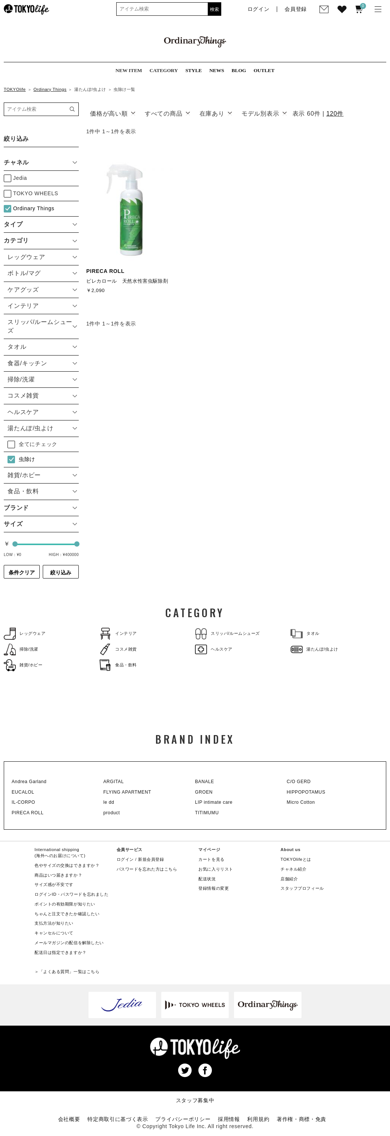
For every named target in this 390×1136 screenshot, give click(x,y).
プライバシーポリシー (182, 1119)
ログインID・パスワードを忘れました (71, 894)
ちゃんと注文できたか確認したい (66, 914)
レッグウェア (24, 633)
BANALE (204, 781)
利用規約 (258, 1119)
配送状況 (207, 879)
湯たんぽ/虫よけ (314, 649)
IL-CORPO (23, 802)
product (112, 812)
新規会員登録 (151, 859)
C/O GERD (299, 781)
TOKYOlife (15, 89)
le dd (109, 802)
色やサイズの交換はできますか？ (66, 865)
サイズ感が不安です (54, 884)
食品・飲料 (118, 665)
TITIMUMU (207, 812)
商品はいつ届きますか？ (58, 875)
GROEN (204, 792)
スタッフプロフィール (302, 888)
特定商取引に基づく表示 (117, 1119)
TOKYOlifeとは (295, 859)
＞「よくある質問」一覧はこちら (66, 971)
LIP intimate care (213, 802)
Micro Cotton (301, 802)
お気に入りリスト (215, 869)
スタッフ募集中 (195, 1100)
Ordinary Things (49, 89)
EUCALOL (23, 792)
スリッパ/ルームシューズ (227, 633)
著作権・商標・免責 (301, 1119)
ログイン (125, 859)
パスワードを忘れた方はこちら (147, 869)
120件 (335, 113)
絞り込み (60, 573)
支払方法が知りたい (54, 923)
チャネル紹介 (293, 869)
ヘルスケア (213, 649)
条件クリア (22, 573)
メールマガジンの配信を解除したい (69, 942)
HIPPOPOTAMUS (306, 792)
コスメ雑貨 (118, 649)
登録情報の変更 (213, 888)
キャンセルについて (54, 933)
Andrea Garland (29, 781)
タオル (305, 633)
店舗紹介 (289, 879)
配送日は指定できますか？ (60, 952)
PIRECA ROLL (28, 812)
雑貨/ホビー (23, 665)
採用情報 (229, 1119)
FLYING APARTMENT (128, 792)
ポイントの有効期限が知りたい (64, 904)
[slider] (15, 544)
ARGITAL (114, 781)
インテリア (118, 633)
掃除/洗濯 (21, 649)
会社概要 (69, 1119)
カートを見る (211, 859)
